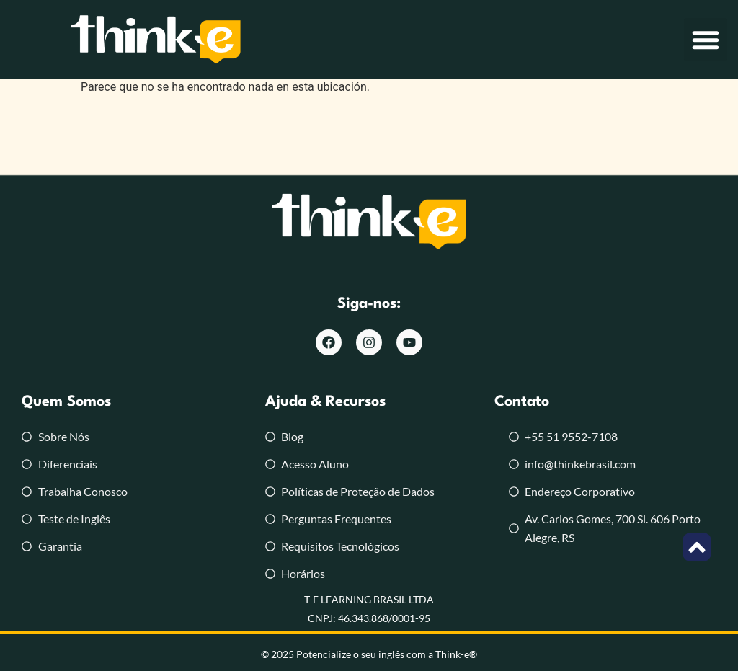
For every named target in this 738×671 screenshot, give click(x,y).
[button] (705, 39)
